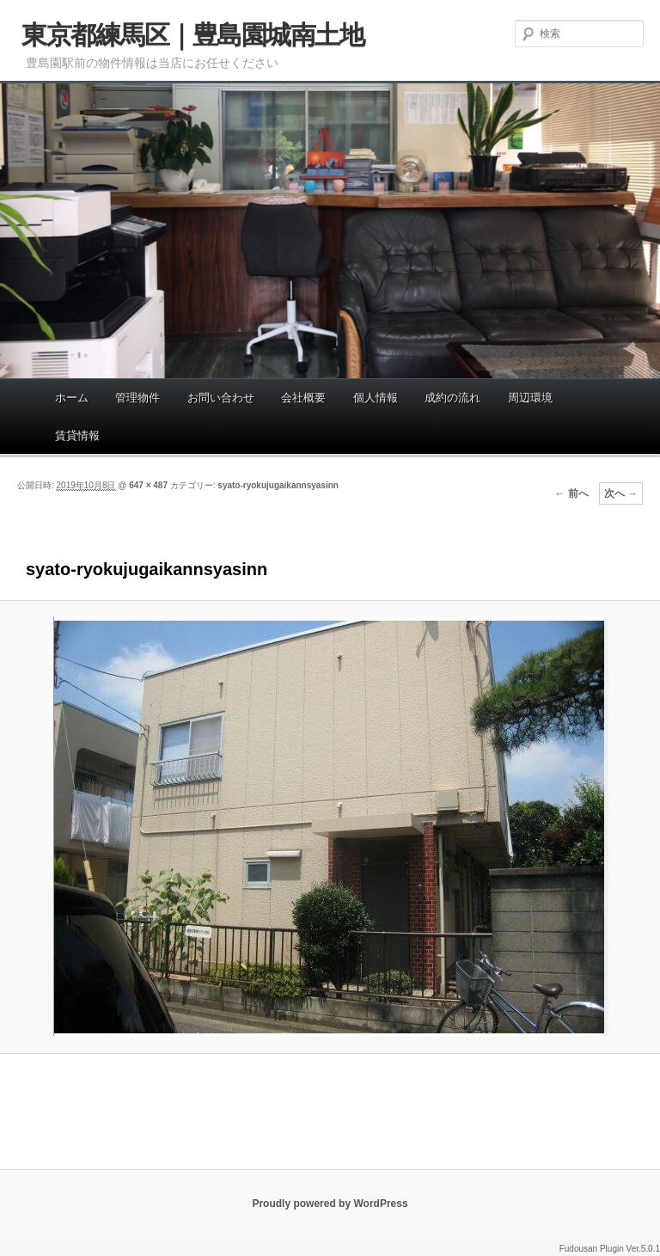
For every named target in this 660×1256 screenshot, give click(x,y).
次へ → (621, 493)
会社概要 (303, 397)
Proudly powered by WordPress (329, 1204)
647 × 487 (148, 485)
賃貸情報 (77, 435)
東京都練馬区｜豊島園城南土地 (192, 35)
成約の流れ (452, 397)
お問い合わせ (220, 397)
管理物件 (137, 397)
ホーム (72, 397)
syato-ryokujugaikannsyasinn (278, 485)
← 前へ (571, 493)
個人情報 (375, 397)
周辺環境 (530, 397)
